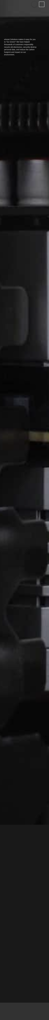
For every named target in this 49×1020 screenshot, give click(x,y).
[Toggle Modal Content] (34, 4)
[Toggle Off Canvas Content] (41, 4)
